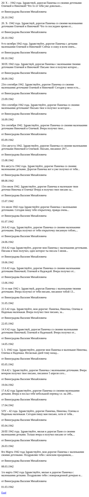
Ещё (3, 492)
